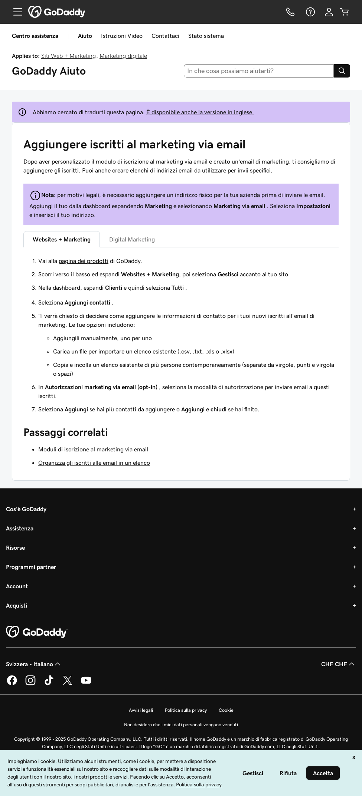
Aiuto (85, 36)
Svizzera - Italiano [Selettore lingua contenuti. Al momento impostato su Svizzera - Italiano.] (34, 664)
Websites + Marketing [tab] (62, 239)
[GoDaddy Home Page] (37, 632)
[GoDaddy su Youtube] (86, 684)
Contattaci (165, 36)
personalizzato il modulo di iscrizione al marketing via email (130, 161)
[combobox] (258, 71)
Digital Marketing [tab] (132, 239)
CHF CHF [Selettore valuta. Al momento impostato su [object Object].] (338, 664)
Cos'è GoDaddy (26, 509)
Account (17, 586)
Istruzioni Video (122, 36)
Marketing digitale (123, 56)
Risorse (15, 547)
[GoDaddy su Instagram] (30, 684)
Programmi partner (31, 567)
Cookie (226, 710)
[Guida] (309, 11)
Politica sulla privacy (186, 710)
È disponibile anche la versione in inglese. (200, 112)
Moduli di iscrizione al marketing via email (93, 449)
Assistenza (19, 528)
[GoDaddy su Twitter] (68, 684)
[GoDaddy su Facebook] (12, 684)
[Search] (342, 71)
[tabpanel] (181, 274)
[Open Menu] (15, 12)
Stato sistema (206, 36)
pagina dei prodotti (83, 261)
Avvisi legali (141, 710)
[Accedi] (328, 11)
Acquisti (16, 605)
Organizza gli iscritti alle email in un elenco (94, 463)
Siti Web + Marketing (68, 56)
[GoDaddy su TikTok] (49, 684)
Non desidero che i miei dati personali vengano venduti (181, 724)
